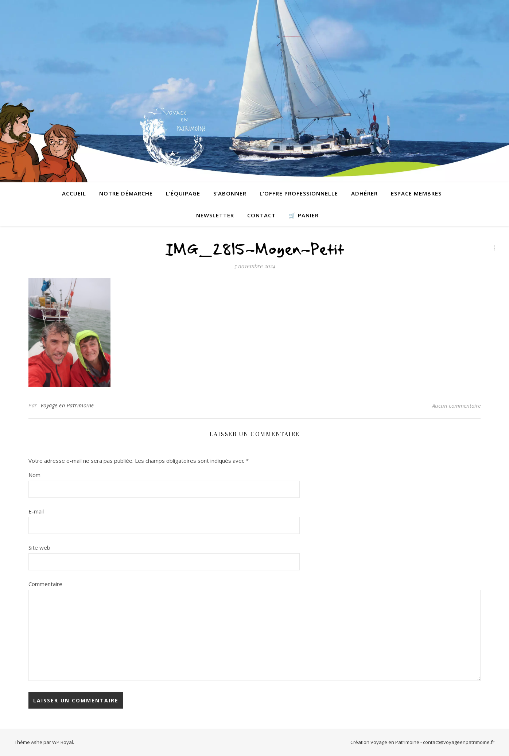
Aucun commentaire (456, 405)
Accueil (74, 193)
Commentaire (45, 584)
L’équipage (183, 193)
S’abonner (229, 193)
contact (261, 215)
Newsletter (215, 215)
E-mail (36, 511)
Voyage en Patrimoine (67, 405)
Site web (39, 547)
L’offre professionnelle (299, 193)
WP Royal (62, 742)
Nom (34, 474)
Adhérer (364, 193)
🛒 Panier (304, 215)
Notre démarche (126, 193)
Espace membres (416, 193)
